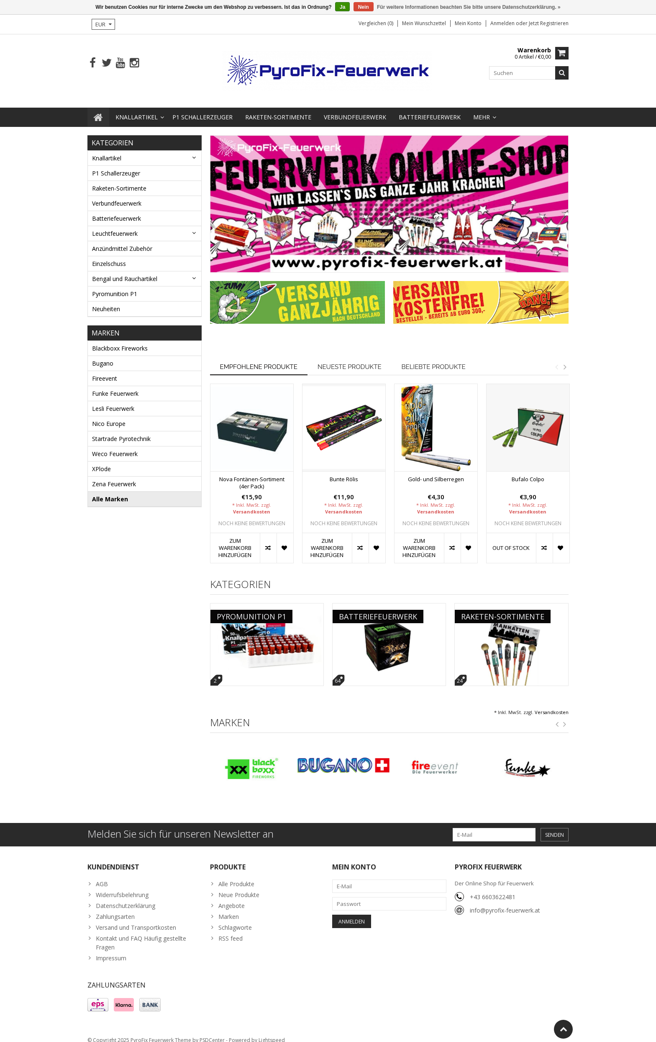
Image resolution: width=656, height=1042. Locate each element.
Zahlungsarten (115, 908)
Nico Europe (109, 415)
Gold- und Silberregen (436, 471)
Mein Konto (468, 23)
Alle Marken (110, 491)
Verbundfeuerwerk (355, 109)
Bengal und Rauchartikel (124, 270)
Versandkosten (251, 503)
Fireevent (104, 370)
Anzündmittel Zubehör (122, 240)
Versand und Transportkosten (136, 919)
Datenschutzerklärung (125, 897)
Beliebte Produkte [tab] (434, 358)
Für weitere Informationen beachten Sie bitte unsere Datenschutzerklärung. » (469, 7)
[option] (252, 469)
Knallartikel (136, 109)
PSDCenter (212, 1031)
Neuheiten (106, 300)
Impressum (111, 950)
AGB (102, 876)
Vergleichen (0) (376, 23)
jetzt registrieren (549, 23)
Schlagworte (235, 919)
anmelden (503, 23)
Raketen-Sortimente (278, 109)
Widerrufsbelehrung (122, 886)
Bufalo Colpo (528, 471)
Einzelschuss (109, 255)
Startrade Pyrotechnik (121, 430)
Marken (228, 908)
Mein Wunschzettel (424, 23)
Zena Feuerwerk (114, 476)
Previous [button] (556, 358)
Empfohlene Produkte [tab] (258, 358)
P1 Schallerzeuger (202, 109)
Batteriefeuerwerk (430, 109)
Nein (363, 7)
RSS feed (230, 930)
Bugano (102, 355)
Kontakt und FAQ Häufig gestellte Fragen (141, 934)
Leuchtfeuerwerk (115, 225)
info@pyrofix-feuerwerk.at (505, 902)
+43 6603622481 (492, 888)
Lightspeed (272, 1031)
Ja (342, 7)
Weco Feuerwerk (115, 445)
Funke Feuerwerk (115, 385)
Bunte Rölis (344, 471)
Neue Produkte (238, 886)
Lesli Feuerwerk (113, 400)
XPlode (101, 460)
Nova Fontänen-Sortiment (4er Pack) (251, 474)
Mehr (481, 109)
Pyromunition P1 (114, 285)
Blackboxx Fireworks (120, 340)
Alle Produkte (236, 876)
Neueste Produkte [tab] (350, 358)
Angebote (231, 897)
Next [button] (565, 358)
